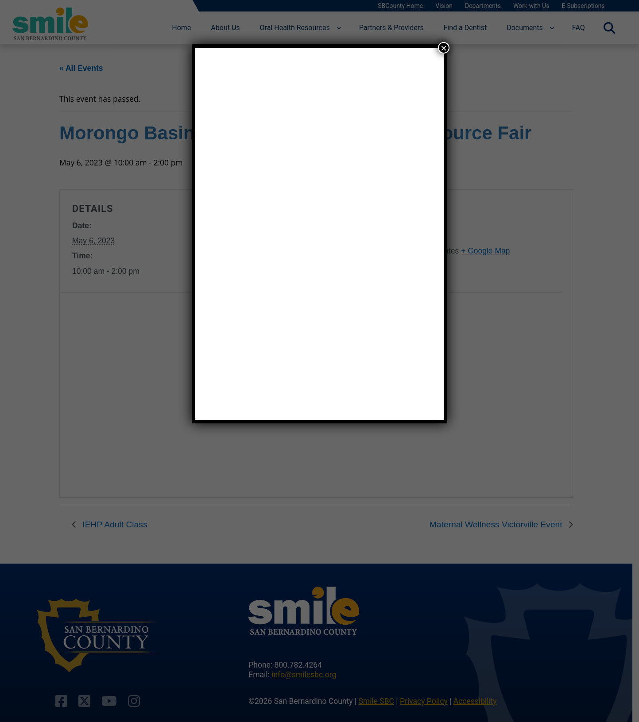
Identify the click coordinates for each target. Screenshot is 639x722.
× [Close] (444, 48)
